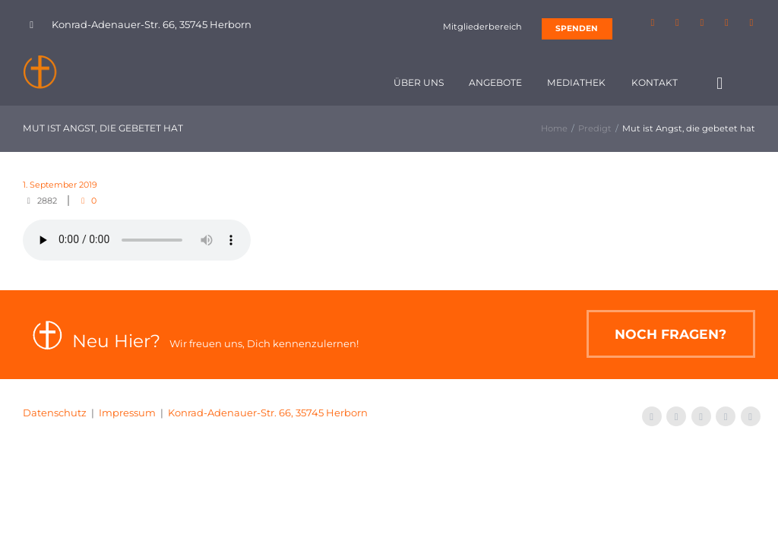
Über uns (419, 82)
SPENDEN (576, 28)
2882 (47, 200)
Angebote (495, 82)
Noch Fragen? (670, 334)
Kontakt (654, 82)
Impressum (127, 412)
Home (554, 128)
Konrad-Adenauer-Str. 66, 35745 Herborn (268, 412)
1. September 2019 (60, 184)
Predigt (595, 128)
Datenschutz (55, 412)
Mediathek (576, 82)
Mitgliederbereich (482, 26)
